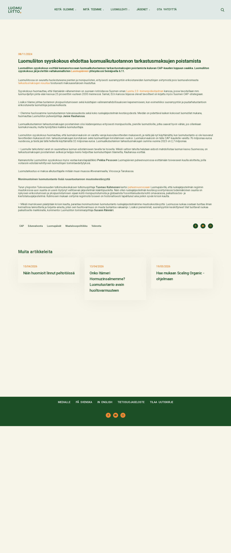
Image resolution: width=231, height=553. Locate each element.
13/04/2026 (97, 393)
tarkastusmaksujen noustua (34, 161)
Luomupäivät (54, 304)
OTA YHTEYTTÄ (167, 9)
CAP (21, 304)
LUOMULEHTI (119, 9)
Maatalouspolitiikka (76, 304)
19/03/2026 (163, 393)
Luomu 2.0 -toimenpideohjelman (144, 169)
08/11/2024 (25, 132)
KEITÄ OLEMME (64, 9)
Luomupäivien (80, 149)
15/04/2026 (30, 393)
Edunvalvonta (35, 304)
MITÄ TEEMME (92, 9)
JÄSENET (142, 9)
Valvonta (96, 304)
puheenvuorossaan (139, 265)
